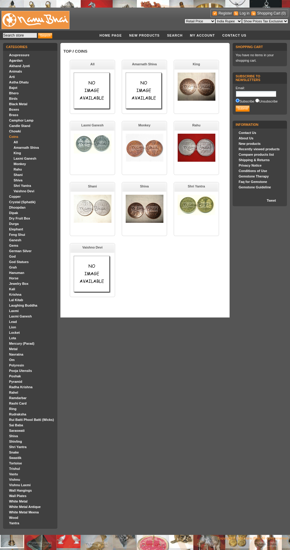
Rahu (18, 169)
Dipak (13, 213)
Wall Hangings (20, 490)
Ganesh (15, 240)
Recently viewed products (259, 149)
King (17, 153)
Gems (13, 245)
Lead (13, 322)
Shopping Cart (269, 13)
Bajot (13, 87)
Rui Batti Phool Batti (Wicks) (31, 419)
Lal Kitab (16, 300)
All (16, 142)
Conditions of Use (253, 171)
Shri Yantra (22, 185)
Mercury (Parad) (21, 343)
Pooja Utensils (20, 371)
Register (225, 13)
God (12, 256)
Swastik (15, 458)
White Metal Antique (25, 507)
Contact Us (234, 35)
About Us (246, 138)
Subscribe (247, 101)
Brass (13, 115)
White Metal (18, 501)
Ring (12, 409)
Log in (245, 13)
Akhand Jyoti (19, 66)
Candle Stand (19, 126)
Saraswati (16, 430)
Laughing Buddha (23, 305)
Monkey (20, 164)
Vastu (13, 474)
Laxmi (14, 311)
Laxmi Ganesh (25, 158)
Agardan (16, 60)
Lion (12, 327)
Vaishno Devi (24, 191)
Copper (15, 196)
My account (202, 35)
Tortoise (15, 463)
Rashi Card (18, 403)
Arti (12, 77)
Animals (15, 71)
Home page (110, 35)
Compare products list (256, 154)
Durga (14, 224)
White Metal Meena (24, 512)
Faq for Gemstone (253, 182)
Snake (14, 452)
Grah (13, 267)
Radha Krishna (21, 387)
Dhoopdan (17, 207)
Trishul (14, 468)
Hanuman (16, 273)
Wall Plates (18, 496)
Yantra (14, 523)
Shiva (18, 180)
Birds (13, 98)
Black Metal (18, 104)
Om (11, 360)
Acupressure (19, 55)
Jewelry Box (18, 283)
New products (144, 35)
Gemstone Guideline (255, 187)
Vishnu (14, 479)
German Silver (20, 251)
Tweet (271, 200)
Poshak (15, 376)
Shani (18, 175)
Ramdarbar (18, 398)
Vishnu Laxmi (20, 485)
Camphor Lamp (21, 120)
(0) (283, 13)
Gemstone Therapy (254, 176)
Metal (13, 349)
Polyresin (16, 365)
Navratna (16, 354)
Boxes (14, 109)
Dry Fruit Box (19, 218)
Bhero (14, 93)
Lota (12, 338)
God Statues (19, 262)
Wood (13, 517)
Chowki (15, 131)
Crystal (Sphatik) (22, 202)
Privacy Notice (250, 165)
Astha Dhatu (19, 82)
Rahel (13, 392)
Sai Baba (16, 425)
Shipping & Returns (254, 160)
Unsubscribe (268, 101)
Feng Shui (17, 234)
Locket (14, 332)
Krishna (15, 294)
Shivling (15, 441)
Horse (13, 278)
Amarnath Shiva (26, 147)
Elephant (16, 229)
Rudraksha (17, 414)
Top (67, 51)
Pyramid (15, 381)
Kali (12, 289)
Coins (13, 136)
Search (175, 35)
